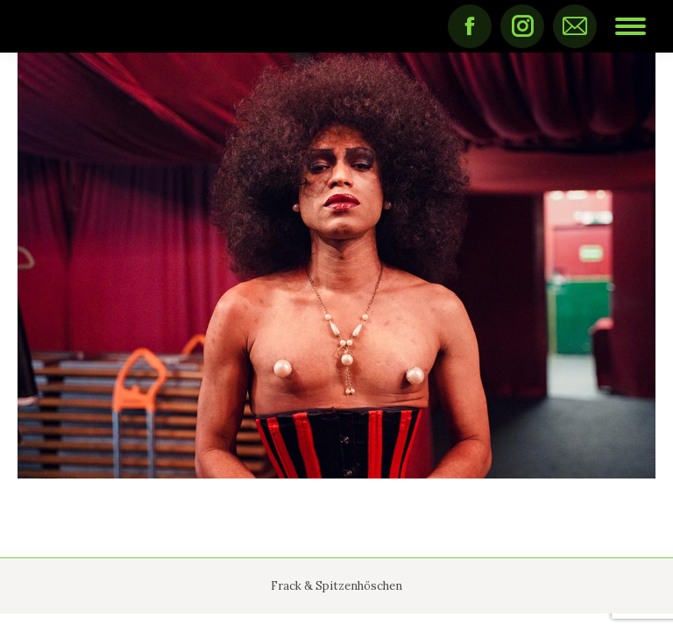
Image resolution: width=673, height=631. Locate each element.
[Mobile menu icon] (630, 26)
